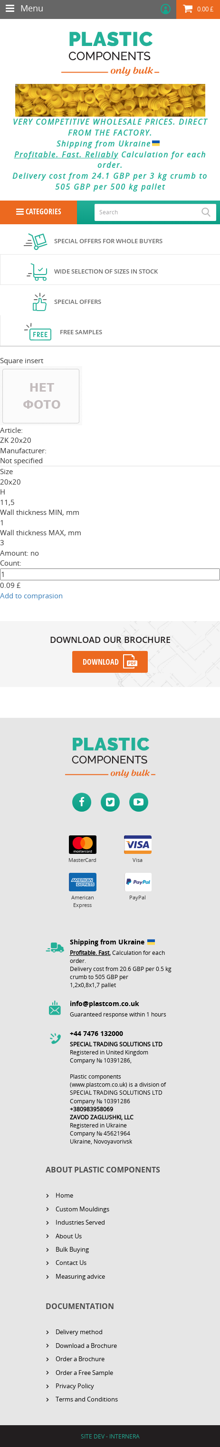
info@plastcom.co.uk (104, 1003)
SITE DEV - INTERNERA (110, 1436)
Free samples (81, 332)
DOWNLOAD (101, 662)
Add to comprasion (31, 595)
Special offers (77, 301)
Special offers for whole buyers (108, 241)
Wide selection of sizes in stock (106, 271)
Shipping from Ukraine (110, 143)
